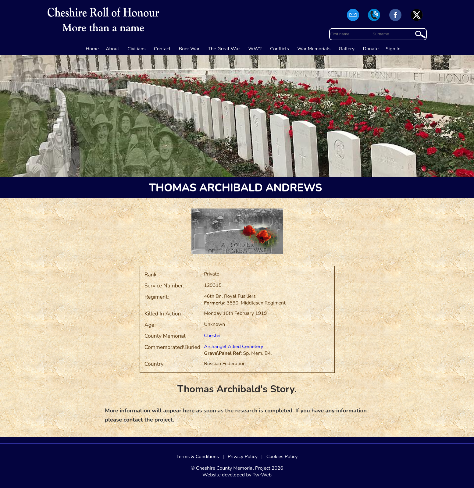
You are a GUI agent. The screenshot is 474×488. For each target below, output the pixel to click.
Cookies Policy (282, 456)
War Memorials (313, 48)
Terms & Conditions (197, 456)
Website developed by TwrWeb (237, 475)
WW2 (255, 48)
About (112, 48)
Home (92, 48)
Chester (212, 335)
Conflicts (279, 48)
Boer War (189, 48)
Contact (162, 48)
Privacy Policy (243, 456)
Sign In (393, 48)
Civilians (136, 48)
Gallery (347, 48)
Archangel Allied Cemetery (233, 346)
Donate (371, 48)
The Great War (224, 48)
